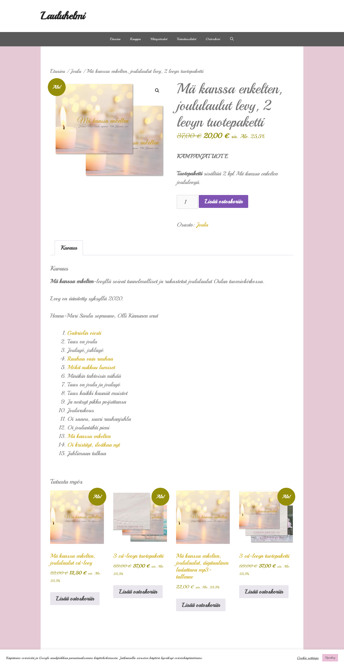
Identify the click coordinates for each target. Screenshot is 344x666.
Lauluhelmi (63, 16)
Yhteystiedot (158, 39)
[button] (157, 90)
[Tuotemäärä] (187, 202)
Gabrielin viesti (84, 332)
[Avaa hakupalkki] (232, 39)
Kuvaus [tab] (69, 247)
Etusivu (115, 39)
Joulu (75, 71)
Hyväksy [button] (330, 658)
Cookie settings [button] (308, 658)
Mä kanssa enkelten (89, 436)
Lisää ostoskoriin (223, 201)
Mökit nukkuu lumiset (91, 367)
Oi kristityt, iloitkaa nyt (93, 444)
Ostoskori (213, 39)
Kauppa (135, 39)
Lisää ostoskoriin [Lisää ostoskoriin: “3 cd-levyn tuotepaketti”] (138, 591)
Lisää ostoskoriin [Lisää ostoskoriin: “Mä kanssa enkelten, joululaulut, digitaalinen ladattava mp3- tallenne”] (201, 605)
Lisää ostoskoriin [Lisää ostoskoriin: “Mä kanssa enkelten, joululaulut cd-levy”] (75, 598)
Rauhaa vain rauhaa (90, 358)
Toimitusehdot (186, 39)
